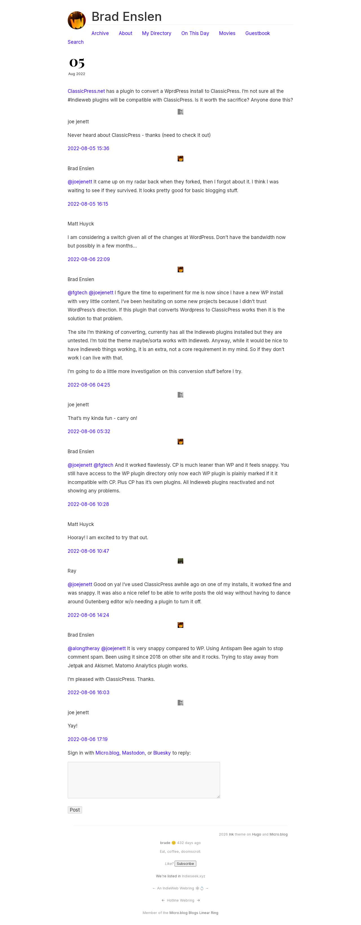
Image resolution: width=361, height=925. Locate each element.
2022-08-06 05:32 (89, 431)
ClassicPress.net (86, 91)
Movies (227, 33)
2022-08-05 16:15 (88, 204)
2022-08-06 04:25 (89, 385)
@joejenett (80, 182)
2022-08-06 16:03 (88, 692)
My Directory (156, 33)
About (125, 33)
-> (198, 900)
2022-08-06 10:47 (88, 551)
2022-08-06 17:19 (88, 739)
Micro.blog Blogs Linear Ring (194, 913)
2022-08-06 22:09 (89, 259)
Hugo (256, 834)
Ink (231, 834)
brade (165, 843)
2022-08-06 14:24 (88, 615)
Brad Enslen (126, 16)
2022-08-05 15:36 (88, 148)
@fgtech (77, 292)
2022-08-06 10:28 (88, 504)
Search (76, 42)
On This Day (195, 33)
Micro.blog (107, 753)
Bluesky (162, 753)
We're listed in (168, 876)
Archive (100, 33)
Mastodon (133, 753)
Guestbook (257, 33)
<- (163, 900)
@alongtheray (84, 648)
